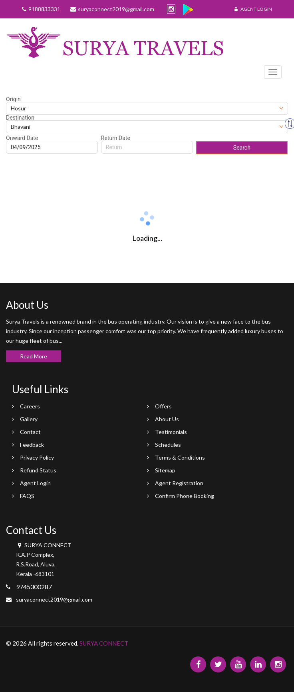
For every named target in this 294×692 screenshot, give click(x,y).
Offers (163, 406)
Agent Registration (179, 483)
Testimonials (171, 431)
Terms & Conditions (180, 457)
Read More (33, 356)
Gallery (29, 419)
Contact (30, 431)
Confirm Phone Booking (184, 495)
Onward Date (22, 138)
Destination (20, 117)
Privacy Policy (37, 457)
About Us (167, 419)
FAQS (27, 495)
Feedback (32, 444)
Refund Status (38, 470)
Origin (13, 99)
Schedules (168, 444)
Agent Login (253, 9)
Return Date (115, 138)
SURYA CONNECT (103, 643)
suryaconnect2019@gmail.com (54, 599)
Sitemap (165, 470)
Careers (30, 406)
